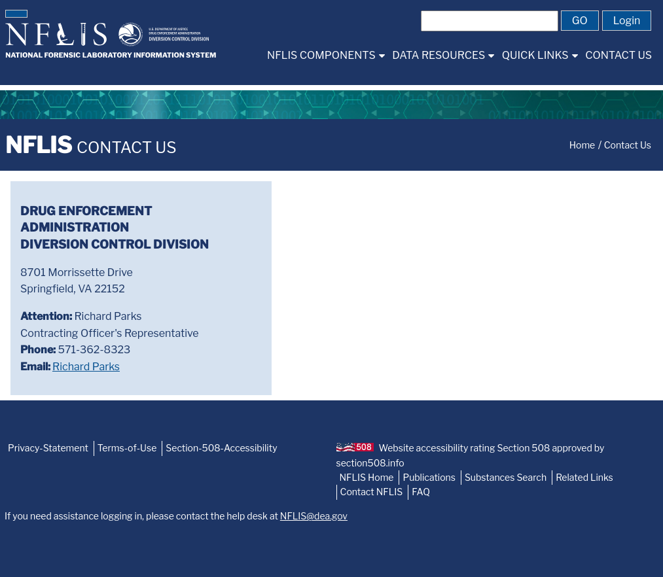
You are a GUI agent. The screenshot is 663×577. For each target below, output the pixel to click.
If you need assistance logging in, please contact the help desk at (176, 515)
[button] (16, 14)
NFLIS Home (367, 477)
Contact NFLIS (371, 491)
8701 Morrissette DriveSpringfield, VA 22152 (76, 281)
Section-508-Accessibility (221, 447)
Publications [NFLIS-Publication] (429, 477)
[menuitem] (325, 55)
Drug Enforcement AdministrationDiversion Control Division (114, 227)
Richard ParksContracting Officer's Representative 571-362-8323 (109, 341)
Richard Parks (86, 366)
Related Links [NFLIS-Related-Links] (584, 477)
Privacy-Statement (48, 447)
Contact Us (627, 144)
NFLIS (91, 144)
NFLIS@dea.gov (314, 515)
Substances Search (506, 477)
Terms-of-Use (127, 447)
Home (582, 144)
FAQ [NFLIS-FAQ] (421, 491)
